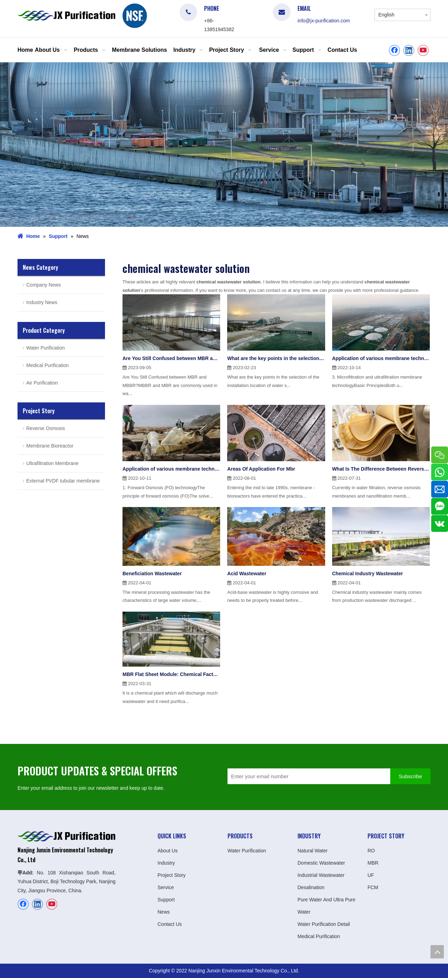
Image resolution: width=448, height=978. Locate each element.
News (164, 912)
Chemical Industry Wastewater (367, 573)
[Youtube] (423, 50)
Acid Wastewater (246, 573)
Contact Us (170, 924)
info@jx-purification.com (324, 20)
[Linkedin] (408, 50)
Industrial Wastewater (321, 875)
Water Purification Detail (324, 924)
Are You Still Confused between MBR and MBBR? (171, 358)
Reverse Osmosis (45, 428)
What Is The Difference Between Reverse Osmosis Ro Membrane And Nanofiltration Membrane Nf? (381, 469)
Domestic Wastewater (321, 863)
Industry (166, 863)
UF (371, 875)
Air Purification (42, 383)
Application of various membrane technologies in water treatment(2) (381, 358)
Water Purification (45, 348)
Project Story (172, 875)
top (437, 951)
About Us (168, 850)
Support (166, 899)
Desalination (311, 887)
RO (371, 850)
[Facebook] (394, 50)
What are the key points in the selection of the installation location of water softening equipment (276, 358)
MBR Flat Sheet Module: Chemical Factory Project (171, 674)
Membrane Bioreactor (50, 446)
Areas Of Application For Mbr (261, 469)
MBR (373, 863)
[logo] (134, 15)
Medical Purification (47, 365)
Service (166, 887)
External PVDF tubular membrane (63, 481)
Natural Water (313, 850)
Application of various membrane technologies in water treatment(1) (171, 469)
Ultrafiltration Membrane (52, 463)
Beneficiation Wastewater (152, 573)
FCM (373, 887)
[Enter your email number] (307, 776)
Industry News (41, 302)
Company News (43, 285)
